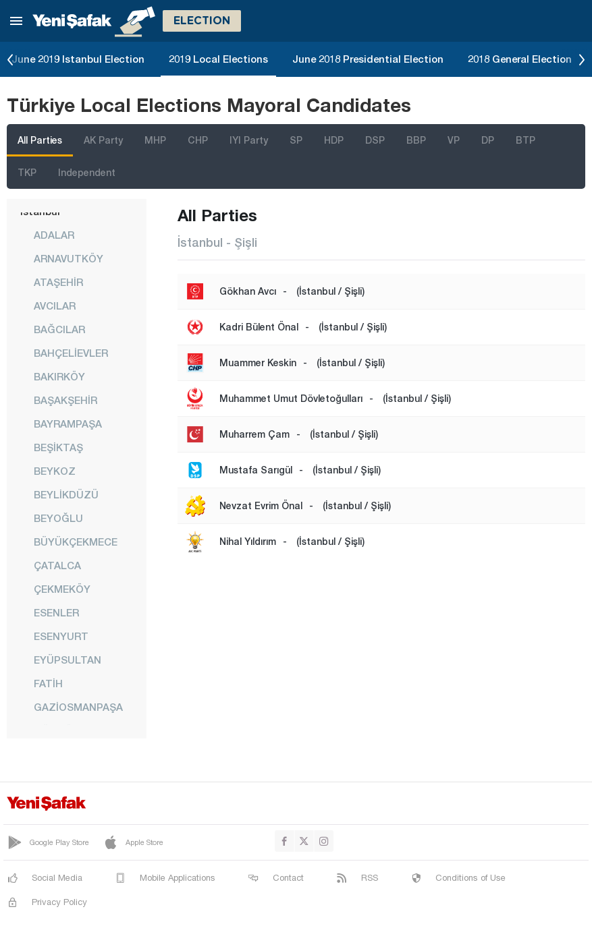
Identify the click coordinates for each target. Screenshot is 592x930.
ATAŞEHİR (58, 282)
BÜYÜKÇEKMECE (75, 541)
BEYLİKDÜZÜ (66, 494)
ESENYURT (61, 636)
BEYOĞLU (58, 518)
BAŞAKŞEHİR (65, 400)
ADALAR (54, 235)
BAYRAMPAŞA (68, 423)
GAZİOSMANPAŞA (78, 707)
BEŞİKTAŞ (58, 447)
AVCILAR (55, 305)
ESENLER (56, 612)
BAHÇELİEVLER (71, 353)
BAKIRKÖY (59, 376)
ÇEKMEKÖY (62, 589)
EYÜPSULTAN (67, 659)
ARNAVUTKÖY (68, 258)
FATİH (48, 683)
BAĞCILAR (59, 329)
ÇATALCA (57, 565)
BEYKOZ (55, 471)
